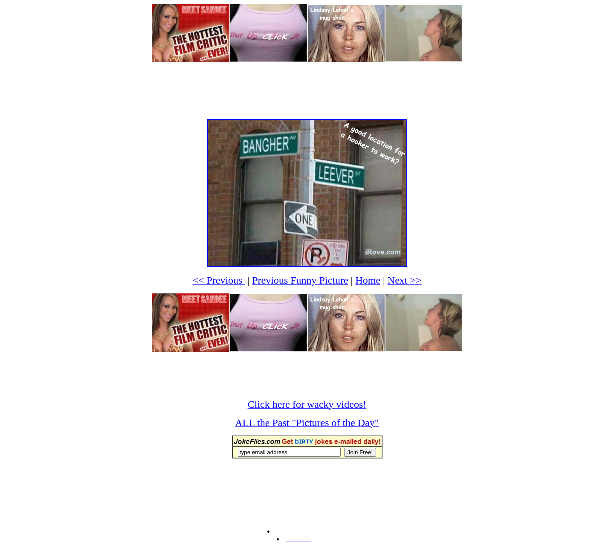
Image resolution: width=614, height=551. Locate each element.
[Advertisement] (307, 82)
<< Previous (218, 280)
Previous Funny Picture (300, 280)
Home (367, 280)
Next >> (405, 280)
